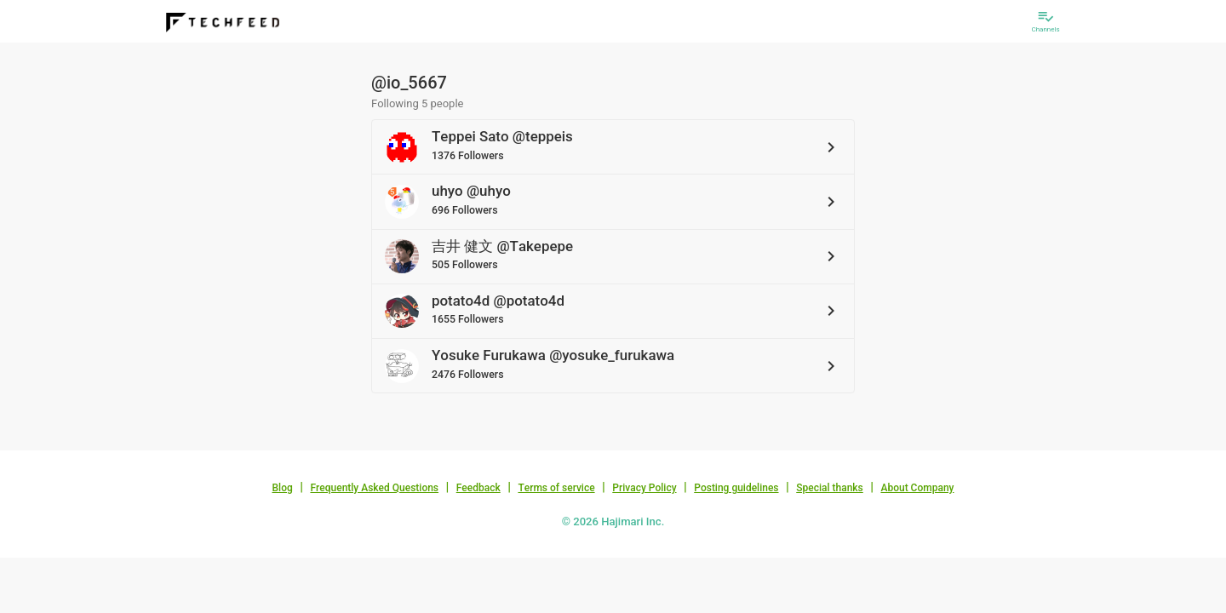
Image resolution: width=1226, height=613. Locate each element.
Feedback (478, 488)
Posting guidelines (736, 488)
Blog (282, 488)
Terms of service (556, 488)
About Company (917, 488)
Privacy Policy (644, 488)
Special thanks (829, 488)
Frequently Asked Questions (374, 488)
